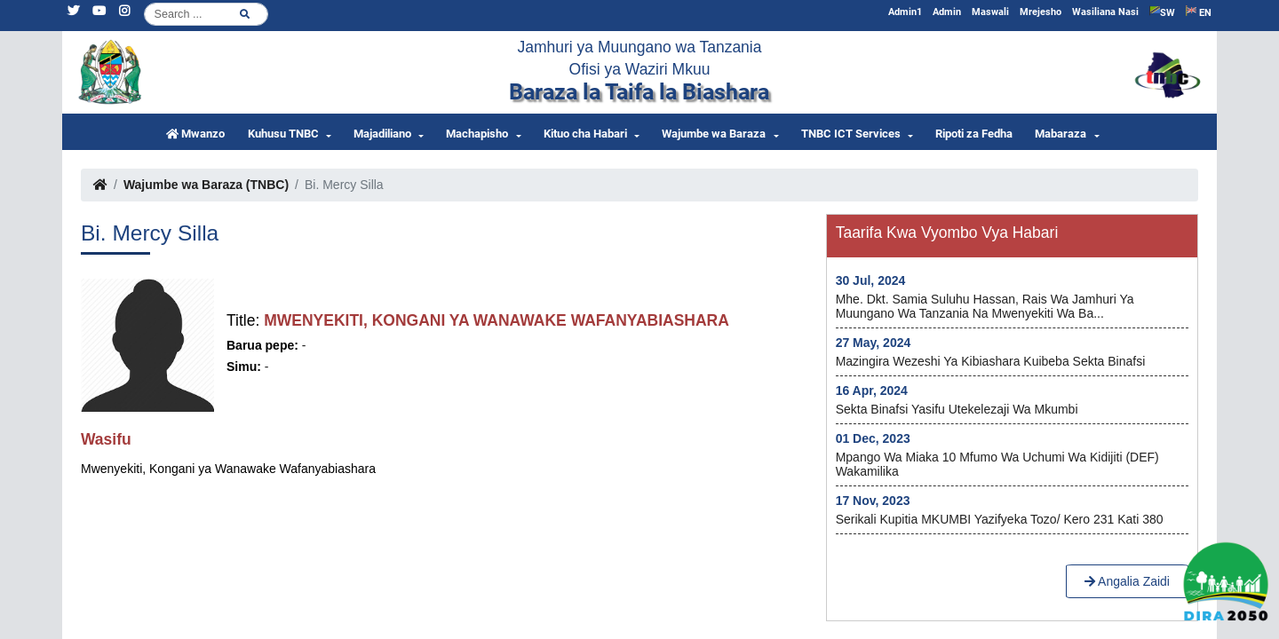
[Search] (206, 14)
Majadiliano (382, 133)
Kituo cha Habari (585, 133)
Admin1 (905, 12)
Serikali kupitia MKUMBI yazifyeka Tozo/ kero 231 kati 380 (1000, 519)
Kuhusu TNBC (283, 133)
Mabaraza (1060, 133)
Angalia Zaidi (1127, 581)
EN (1198, 12)
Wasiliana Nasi (1105, 12)
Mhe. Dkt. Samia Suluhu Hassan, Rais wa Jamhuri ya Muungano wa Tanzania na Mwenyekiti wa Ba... (985, 306)
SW (1162, 12)
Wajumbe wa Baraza (714, 133)
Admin (947, 12)
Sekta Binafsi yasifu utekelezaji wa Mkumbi (957, 409)
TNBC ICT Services (851, 133)
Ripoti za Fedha (974, 133)
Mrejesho (1040, 12)
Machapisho (477, 133)
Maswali (990, 12)
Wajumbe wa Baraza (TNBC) (206, 185)
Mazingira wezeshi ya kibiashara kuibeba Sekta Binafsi (991, 361)
